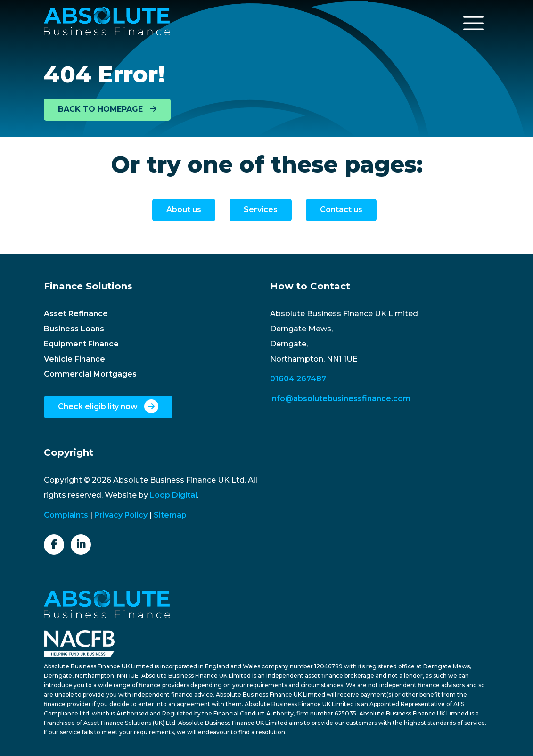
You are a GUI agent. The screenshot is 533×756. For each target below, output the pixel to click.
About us (183, 209)
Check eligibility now (108, 406)
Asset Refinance (76, 313)
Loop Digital (173, 495)
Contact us (341, 209)
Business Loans (74, 328)
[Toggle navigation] (474, 23)
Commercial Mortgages (90, 374)
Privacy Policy (121, 514)
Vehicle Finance (74, 358)
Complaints (66, 514)
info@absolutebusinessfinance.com (340, 398)
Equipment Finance (81, 343)
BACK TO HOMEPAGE (107, 109)
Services (261, 209)
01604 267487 (298, 378)
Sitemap (170, 514)
